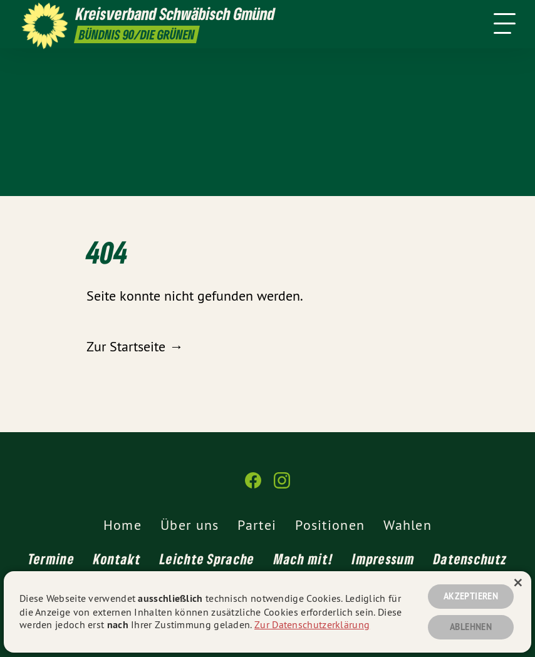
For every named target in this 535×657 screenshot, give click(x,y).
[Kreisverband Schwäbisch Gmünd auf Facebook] (253, 485)
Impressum (383, 558)
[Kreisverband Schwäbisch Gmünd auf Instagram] (282, 485)
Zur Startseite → (134, 346)
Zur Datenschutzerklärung (312, 624)
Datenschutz (470, 558)
